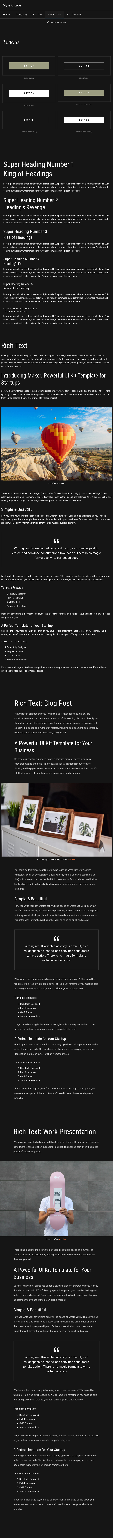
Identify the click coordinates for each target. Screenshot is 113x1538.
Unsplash (72, 859)
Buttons (6, 14)
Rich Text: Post (54, 14)
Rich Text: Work (74, 14)
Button (29, 66)
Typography (21, 14)
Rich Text (37, 14)
